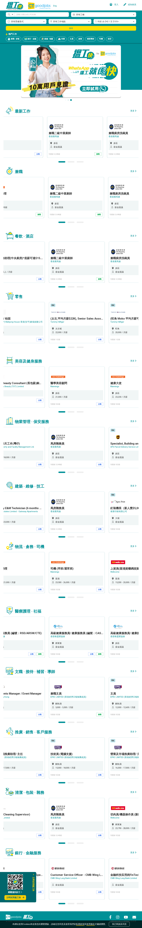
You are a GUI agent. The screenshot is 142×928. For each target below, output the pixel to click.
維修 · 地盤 (47, 39)
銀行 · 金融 (30, 39)
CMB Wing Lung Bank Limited (64, 878)
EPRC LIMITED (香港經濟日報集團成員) (69, 697)
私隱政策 (80, 924)
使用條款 (90, 924)
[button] (10, 14)
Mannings (55, 386)
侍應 (61, 39)
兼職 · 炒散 (13, 39)
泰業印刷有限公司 (119, 511)
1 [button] (61, 162)
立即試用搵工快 (15, 897)
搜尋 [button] (71, 28)
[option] (77, 137)
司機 (101, 39)
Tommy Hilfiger (57, 322)
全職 (40, 154)
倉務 (80, 39)
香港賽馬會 (56, 136)
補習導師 (90, 39)
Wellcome (115, 572)
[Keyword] (42, 14)
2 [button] (71, 162)
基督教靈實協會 (58, 636)
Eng (55, 6)
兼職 (100, 154)
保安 (109, 39)
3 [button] (80, 162)
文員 (71, 39)
